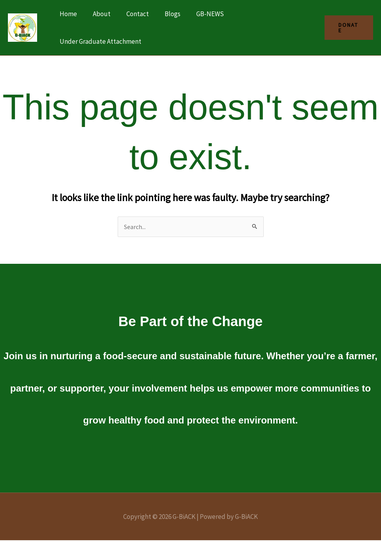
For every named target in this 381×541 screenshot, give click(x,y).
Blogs (164, 13)
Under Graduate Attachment (99, 41)
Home (67, 13)
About (98, 13)
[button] (347, 27)
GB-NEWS (199, 13)
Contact (131, 13)
